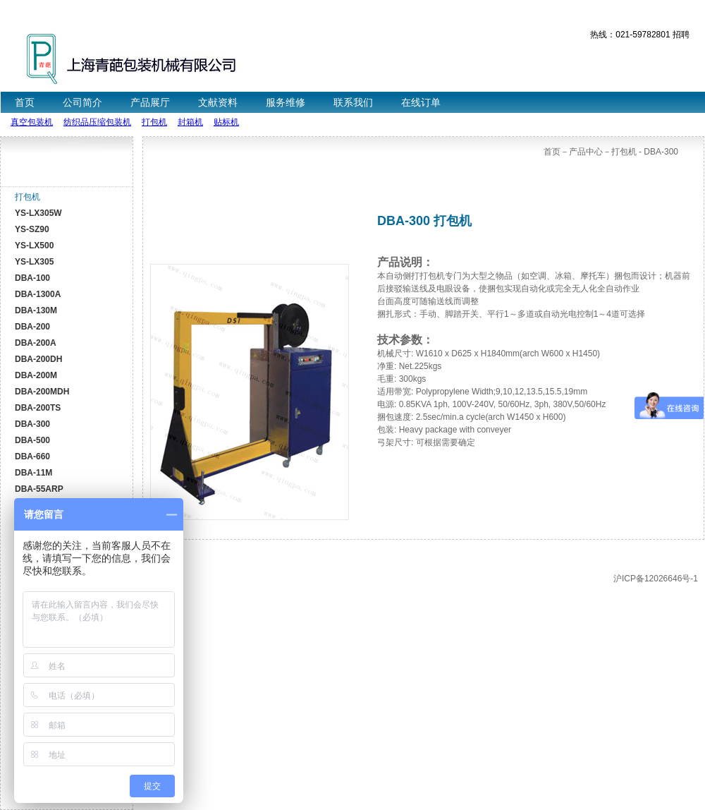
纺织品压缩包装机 (97, 122)
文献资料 (218, 102)
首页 (25, 102)
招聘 (681, 35)
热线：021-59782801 (630, 35)
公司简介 (82, 102)
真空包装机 (32, 122)
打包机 (154, 122)
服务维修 (285, 102)
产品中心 (586, 152)
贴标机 (226, 122)
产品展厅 (150, 102)
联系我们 (353, 102)
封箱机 (190, 122)
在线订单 (421, 102)
